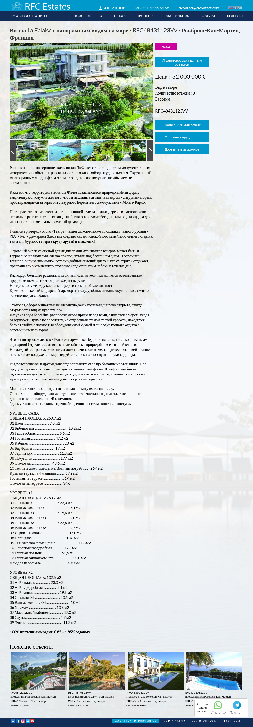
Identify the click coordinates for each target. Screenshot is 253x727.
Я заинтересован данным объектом (182, 62)
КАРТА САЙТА (175, 721)
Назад (166, 46)
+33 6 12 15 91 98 (154, 7)
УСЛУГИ (208, 16)
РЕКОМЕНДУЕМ (204, 721)
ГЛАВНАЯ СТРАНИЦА (30, 16)
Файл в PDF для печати (183, 125)
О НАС (119, 16)
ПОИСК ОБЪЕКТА (87, 16)
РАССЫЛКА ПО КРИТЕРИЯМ (135, 721)
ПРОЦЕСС (144, 16)
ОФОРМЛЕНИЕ (176, 16)
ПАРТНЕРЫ (231, 721)
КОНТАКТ (235, 16)
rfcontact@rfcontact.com (198, 7)
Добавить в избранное (182, 149)
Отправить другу (177, 137)
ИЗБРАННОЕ (114, 7)
